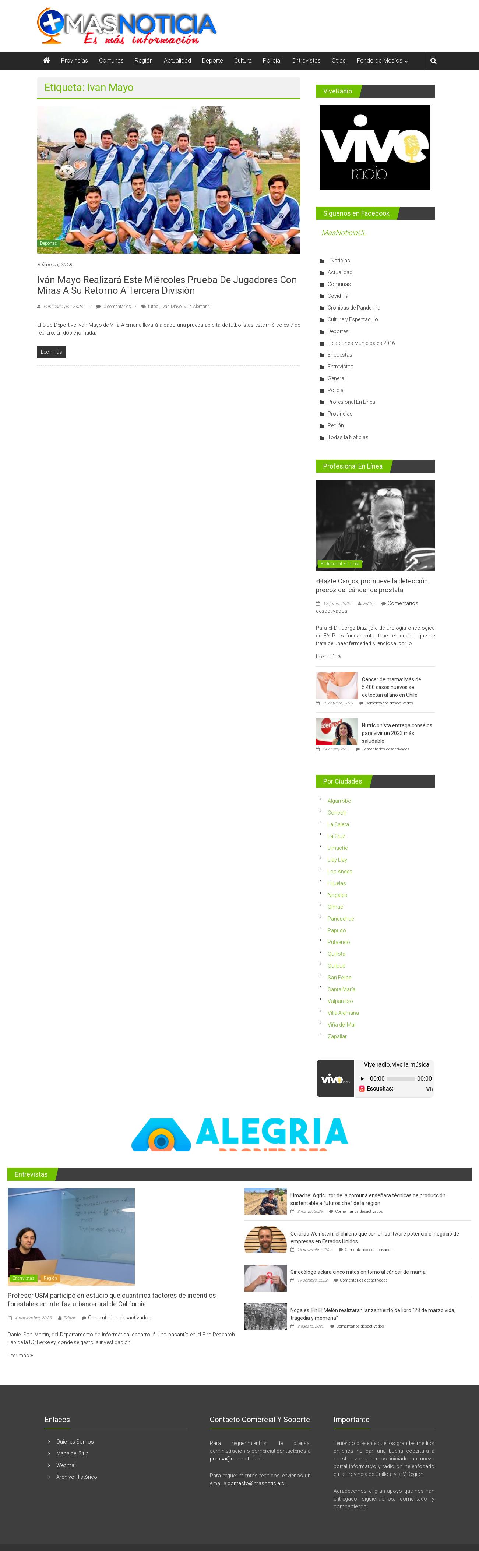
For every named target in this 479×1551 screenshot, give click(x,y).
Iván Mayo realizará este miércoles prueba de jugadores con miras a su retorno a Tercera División (167, 285)
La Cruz (336, 836)
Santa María (342, 989)
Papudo (337, 930)
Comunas (111, 60)
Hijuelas (337, 883)
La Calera (338, 824)
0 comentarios (113, 306)
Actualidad (177, 60)
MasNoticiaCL (343, 232)
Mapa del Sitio (72, 1453)
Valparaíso (340, 1001)
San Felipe (339, 978)
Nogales (337, 895)
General (336, 378)
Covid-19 (338, 296)
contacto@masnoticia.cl (256, 1483)
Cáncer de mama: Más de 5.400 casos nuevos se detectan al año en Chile (391, 687)
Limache (338, 848)
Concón (337, 813)
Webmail (66, 1465)
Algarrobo (339, 801)
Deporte (212, 60)
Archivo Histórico (76, 1477)
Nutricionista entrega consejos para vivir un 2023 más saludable (397, 733)
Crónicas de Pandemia (354, 308)
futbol (153, 306)
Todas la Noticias (348, 437)
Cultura (243, 60)
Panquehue (341, 919)
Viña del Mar (342, 1025)
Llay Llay (337, 860)
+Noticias (339, 261)
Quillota (336, 954)
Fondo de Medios (379, 60)
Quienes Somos (75, 1442)
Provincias (74, 60)
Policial (272, 60)
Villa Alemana (197, 306)
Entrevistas (306, 60)
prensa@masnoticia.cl (236, 1459)
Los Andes (340, 872)
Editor (369, 603)
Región (144, 60)
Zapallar (337, 1036)
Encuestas (340, 355)
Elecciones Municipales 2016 (361, 343)
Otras (339, 60)
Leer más (328, 657)
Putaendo (339, 942)
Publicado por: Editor (64, 306)
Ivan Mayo (172, 306)
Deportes (48, 243)
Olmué (335, 907)
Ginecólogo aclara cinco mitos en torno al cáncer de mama (358, 1272)
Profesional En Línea (351, 402)
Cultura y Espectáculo (353, 319)
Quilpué (336, 966)
